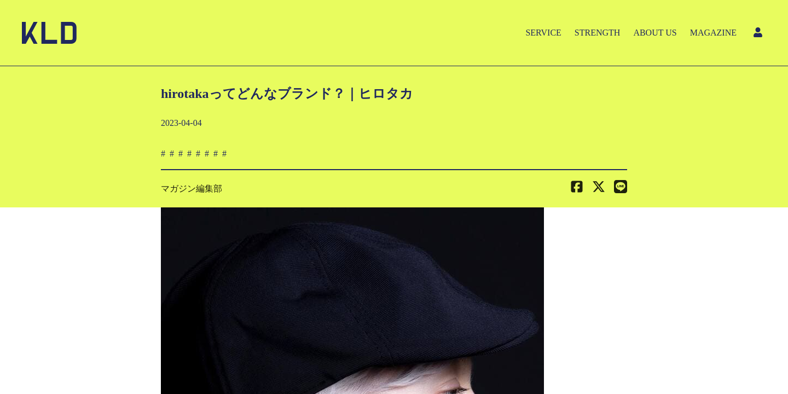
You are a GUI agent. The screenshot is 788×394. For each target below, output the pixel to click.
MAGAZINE (713, 32)
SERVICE (543, 32)
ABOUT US (654, 32)
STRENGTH (598, 32)
